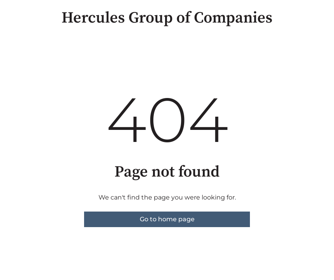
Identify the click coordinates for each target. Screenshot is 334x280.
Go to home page (167, 219)
